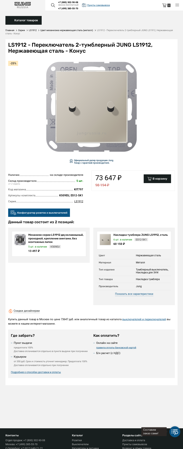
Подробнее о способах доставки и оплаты (36, 372)
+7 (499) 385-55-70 (68, 8)
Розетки (77, 440)
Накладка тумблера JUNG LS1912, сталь (140, 234)
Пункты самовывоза (134, 444)
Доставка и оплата (133, 440)
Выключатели (80, 444)
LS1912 (78, 201)
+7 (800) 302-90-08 (68, 2)
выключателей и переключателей (144, 319)
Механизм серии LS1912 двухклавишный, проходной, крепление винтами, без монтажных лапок (56, 238)
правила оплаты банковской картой (116, 347)
